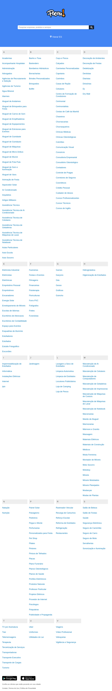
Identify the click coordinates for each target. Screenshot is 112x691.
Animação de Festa (10, 180)
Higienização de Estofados (94, 275)
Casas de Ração (63, 84)
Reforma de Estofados (65, 523)
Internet (5, 381)
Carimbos (60, 78)
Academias (7, 58)
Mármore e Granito (91, 429)
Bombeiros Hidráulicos (39, 68)
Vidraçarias (61, 637)
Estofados (6, 341)
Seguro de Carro (90, 533)
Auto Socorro (8, 258)
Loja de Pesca (62, 391)
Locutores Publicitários (66, 381)
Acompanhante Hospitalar (13, 63)
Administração (8, 68)
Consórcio (60, 152)
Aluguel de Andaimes (11, 101)
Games (59, 270)
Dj (84, 89)
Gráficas (59, 290)
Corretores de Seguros (66, 178)
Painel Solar (34, 508)
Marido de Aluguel (90, 419)
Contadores (61, 167)
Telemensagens (9, 637)
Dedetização (88, 68)
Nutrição (6, 513)
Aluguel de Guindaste (11, 137)
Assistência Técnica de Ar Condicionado (13, 211)
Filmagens (33, 280)
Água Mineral (8, 91)
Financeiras (34, 285)
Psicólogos (33, 604)
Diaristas (86, 78)
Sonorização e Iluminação (94, 548)
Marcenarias (88, 414)
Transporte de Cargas (11, 662)
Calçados (60, 63)
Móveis (86, 475)
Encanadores (8, 295)
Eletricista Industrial (10, 270)
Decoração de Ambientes (94, 58)
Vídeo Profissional (64, 632)
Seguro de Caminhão (92, 528)
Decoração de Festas (92, 63)
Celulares (60, 89)
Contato (5, 688)
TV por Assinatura (10, 627)
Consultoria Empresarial (66, 157)
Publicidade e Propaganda (40, 615)
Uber (31, 627)
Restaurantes (62, 533)
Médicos (86, 449)
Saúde (85, 518)
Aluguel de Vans (9, 175)
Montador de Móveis (92, 460)
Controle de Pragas (64, 173)
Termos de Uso (14, 688)
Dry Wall (86, 94)
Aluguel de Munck (10, 157)
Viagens (59, 627)
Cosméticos (61, 183)
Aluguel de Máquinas (11, 147)
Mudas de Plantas (90, 495)
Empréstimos (8, 290)
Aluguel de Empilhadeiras (13, 119)
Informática (7, 371)
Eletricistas (7, 275)
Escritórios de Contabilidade (14, 321)
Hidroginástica (89, 270)
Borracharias (34, 73)
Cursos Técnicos (63, 203)
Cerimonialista (62, 106)
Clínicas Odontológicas (66, 137)
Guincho (59, 295)
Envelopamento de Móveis (13, 306)
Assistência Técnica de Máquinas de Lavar (12, 234)
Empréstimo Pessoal (11, 285)
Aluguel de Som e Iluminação (10, 168)
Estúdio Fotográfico (10, 346)
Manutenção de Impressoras (95, 389)
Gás (58, 280)
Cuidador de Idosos (64, 193)
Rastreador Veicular (64, 508)
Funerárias (33, 316)
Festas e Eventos (36, 275)
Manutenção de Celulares (94, 371)
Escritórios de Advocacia (13, 316)
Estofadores (7, 336)
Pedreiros (33, 518)
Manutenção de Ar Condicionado (91, 365)
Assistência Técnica (11, 205)
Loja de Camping (63, 386)
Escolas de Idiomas (10, 311)
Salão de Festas (90, 513)
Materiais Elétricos (91, 439)
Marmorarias (88, 424)
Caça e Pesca (62, 58)
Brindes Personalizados (39, 78)
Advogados (7, 73)
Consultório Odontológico (67, 162)
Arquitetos (6, 195)
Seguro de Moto (90, 538)
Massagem (87, 434)
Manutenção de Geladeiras (94, 384)
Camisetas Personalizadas (67, 68)
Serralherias (88, 543)
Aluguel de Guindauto (11, 142)
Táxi (4, 632)
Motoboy (86, 470)
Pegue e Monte (35, 523)
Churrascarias (62, 122)
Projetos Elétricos (36, 594)
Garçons (59, 275)
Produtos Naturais (37, 584)
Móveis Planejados (91, 485)
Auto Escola (7, 253)
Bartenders (34, 63)
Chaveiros (60, 117)
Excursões (6, 351)
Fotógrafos (33, 306)
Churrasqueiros (62, 127)
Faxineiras (33, 270)
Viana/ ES (56, 37)
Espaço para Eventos (11, 326)
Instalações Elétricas (11, 376)
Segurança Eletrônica (92, 523)
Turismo (5, 668)
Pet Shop (33, 538)
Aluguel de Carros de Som (13, 114)
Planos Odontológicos (38, 569)
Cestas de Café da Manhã (67, 111)
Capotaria (60, 73)
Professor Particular (37, 589)
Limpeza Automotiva (65, 371)
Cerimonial (60, 101)
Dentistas (87, 73)
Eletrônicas (7, 280)
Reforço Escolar (63, 518)
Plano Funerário (36, 564)
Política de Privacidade (28, 688)
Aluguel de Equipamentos (13, 124)
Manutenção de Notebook (94, 409)
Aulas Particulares (10, 247)
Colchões (60, 142)
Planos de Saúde (36, 574)
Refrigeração (61, 528)
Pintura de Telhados (37, 553)
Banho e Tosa (35, 58)
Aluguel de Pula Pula (11, 162)
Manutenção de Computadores (89, 377)
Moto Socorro (88, 465)
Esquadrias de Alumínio (12, 331)
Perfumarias (34, 528)
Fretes (32, 311)
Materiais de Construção (93, 444)
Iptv (3, 386)
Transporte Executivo (11, 657)
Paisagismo (34, 513)
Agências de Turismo (11, 86)
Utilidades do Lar (36, 637)
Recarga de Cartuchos (66, 513)
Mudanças (87, 490)
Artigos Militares (9, 200)
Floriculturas (34, 295)
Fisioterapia (34, 290)
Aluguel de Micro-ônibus (12, 152)
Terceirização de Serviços (13, 647)
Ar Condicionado (9, 190)
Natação (6, 508)
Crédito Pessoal (63, 188)
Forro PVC (33, 300)
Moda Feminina (89, 455)
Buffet (31, 89)
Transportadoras (9, 652)
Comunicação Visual (65, 147)
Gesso (59, 285)
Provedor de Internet (38, 599)
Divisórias (87, 84)
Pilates (32, 543)
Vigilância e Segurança (66, 642)
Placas (32, 559)
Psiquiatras (34, 609)
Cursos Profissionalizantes (67, 198)
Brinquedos (34, 84)
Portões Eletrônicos (37, 579)
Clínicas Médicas (63, 132)
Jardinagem (34, 364)
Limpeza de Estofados (65, 376)
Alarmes (5, 96)
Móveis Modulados (91, 480)
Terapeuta (6, 642)
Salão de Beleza (90, 508)
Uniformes (33, 632)
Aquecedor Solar (9, 185)
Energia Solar (8, 300)
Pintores (32, 548)
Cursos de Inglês (63, 208)
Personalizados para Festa (40, 533)
